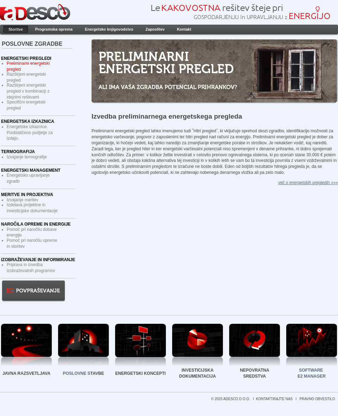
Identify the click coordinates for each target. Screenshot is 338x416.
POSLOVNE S (76, 373)
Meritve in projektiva (27, 194)
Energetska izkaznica (27, 121)
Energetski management (31, 170)
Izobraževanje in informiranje (38, 259)
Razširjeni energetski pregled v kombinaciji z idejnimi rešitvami (28, 91)
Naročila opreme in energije (36, 224)
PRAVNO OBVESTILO (318, 399)
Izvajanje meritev (22, 199)
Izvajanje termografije (27, 157)
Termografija (18, 151)
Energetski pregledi (26, 58)
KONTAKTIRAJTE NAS (275, 399)
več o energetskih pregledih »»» (308, 182)
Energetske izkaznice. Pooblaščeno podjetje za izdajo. (30, 132)
